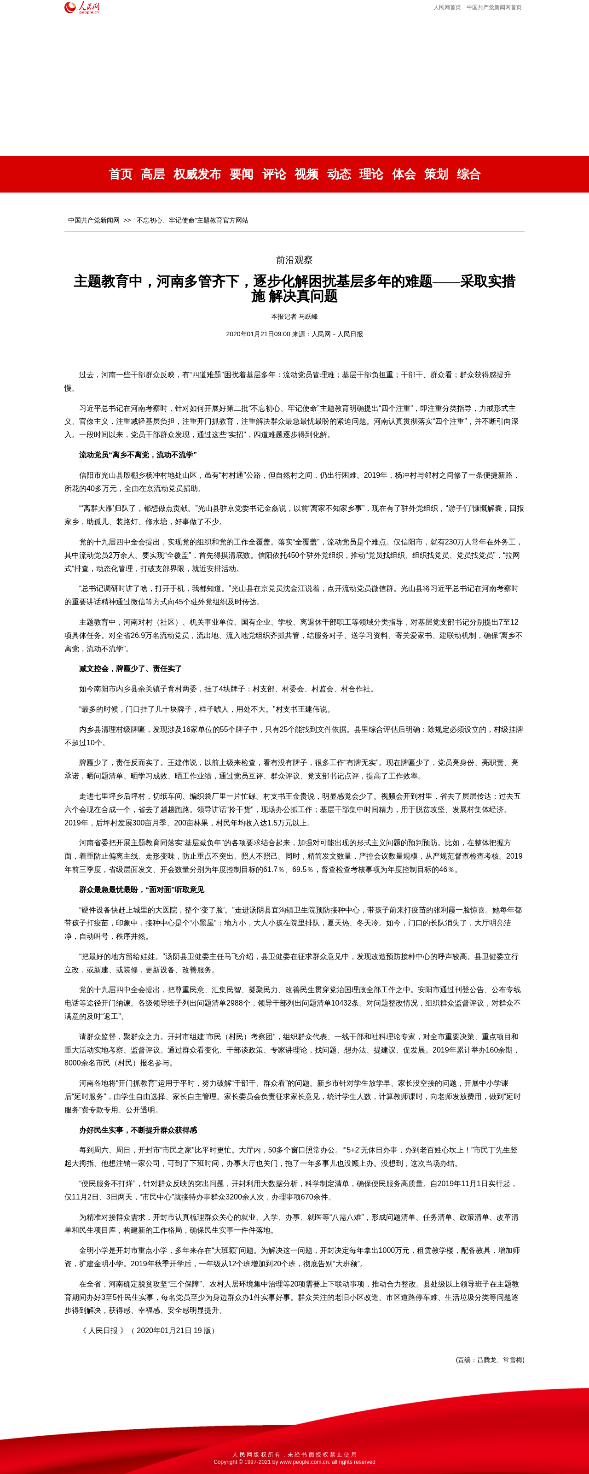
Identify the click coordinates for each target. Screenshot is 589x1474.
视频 (306, 174)
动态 (339, 174)
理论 (371, 174)
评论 (274, 174)
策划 (436, 174)
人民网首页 (447, 7)
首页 (121, 174)
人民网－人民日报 (337, 334)
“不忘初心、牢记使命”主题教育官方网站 (191, 220)
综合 (469, 174)
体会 (404, 174)
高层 (153, 174)
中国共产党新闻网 (94, 220)
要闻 (242, 174)
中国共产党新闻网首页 (494, 7)
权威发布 (197, 174)
